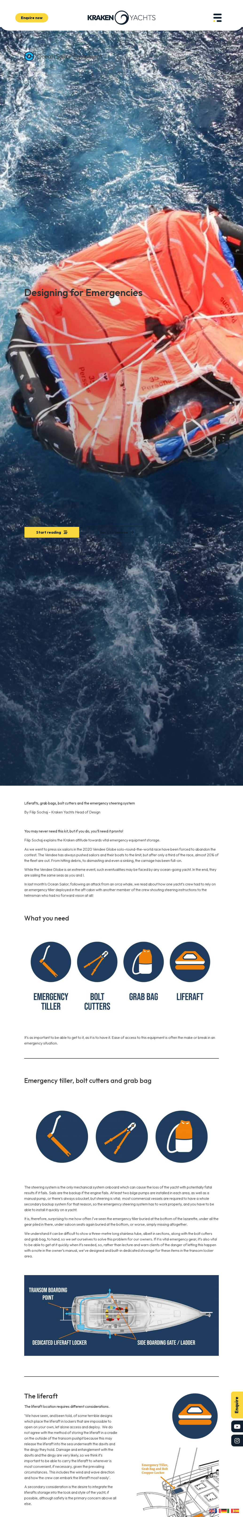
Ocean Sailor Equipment (69, 56)
